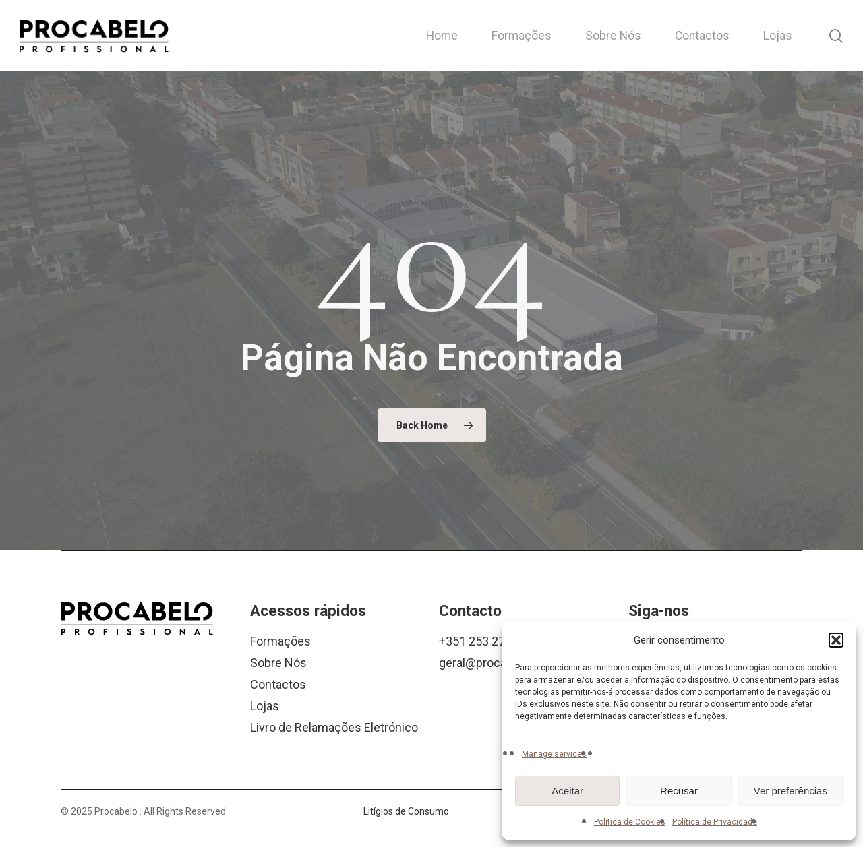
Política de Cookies (629, 822)
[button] (836, 640)
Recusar (679, 790)
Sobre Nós (278, 663)
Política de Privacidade (714, 822)
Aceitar (567, 790)
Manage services (554, 754)
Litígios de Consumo (406, 811)
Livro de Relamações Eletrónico (334, 727)
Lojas (264, 706)
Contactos (278, 684)
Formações (280, 641)
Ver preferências (790, 790)
